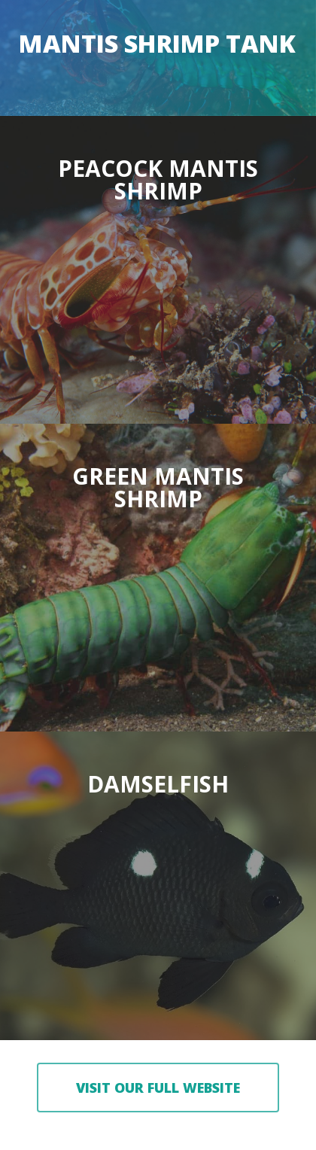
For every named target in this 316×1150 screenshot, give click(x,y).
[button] (158, 1087)
